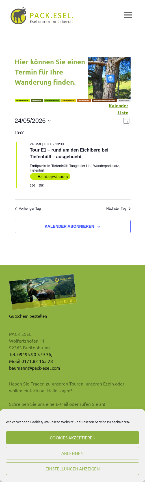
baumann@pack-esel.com (34, 368)
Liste (123, 112)
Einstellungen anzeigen (73, 468)
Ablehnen (72, 453)
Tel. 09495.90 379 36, (30, 354)
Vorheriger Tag (28, 209)
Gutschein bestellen (28, 316)
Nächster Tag (118, 209)
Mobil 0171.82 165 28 (31, 361)
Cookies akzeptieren (73, 437)
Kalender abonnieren (69, 226)
